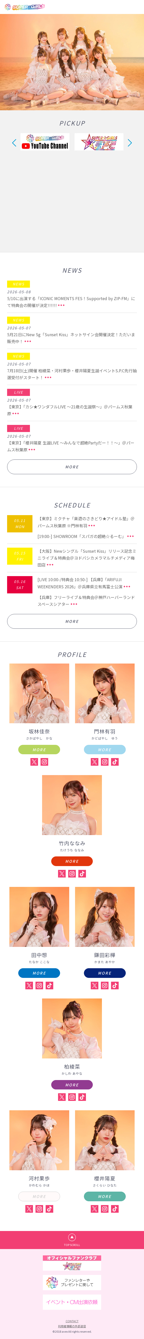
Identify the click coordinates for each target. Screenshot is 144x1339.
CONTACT (72, 1321)
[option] (72, 62)
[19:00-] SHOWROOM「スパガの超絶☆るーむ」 (82, 536)
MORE (72, 466)
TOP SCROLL (72, 1245)
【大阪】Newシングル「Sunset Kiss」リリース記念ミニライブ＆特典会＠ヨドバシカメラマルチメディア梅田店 (87, 558)
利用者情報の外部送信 (72, 1326)
